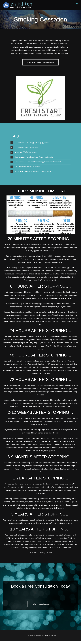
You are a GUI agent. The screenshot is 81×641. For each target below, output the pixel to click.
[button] (40, 142)
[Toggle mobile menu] (77, 3)
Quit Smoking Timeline (43, 553)
